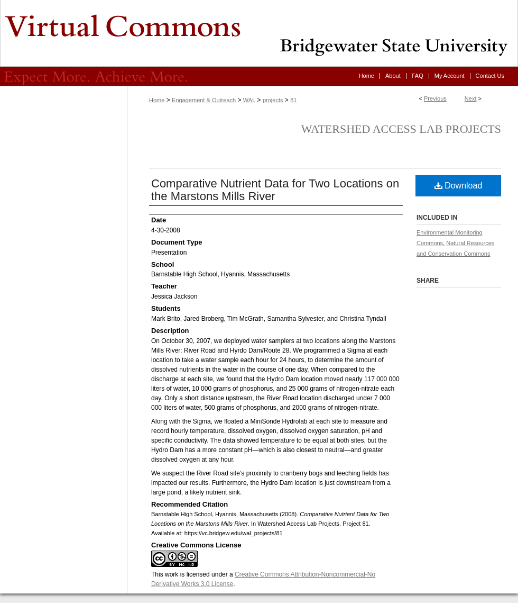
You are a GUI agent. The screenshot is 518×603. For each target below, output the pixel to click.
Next (471, 98)
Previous (435, 98)
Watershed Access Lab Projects (401, 129)
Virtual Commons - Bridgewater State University (259, 33)
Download (458, 185)
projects (273, 100)
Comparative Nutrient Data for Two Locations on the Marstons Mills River (275, 190)
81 (293, 100)
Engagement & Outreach (204, 100)
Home (156, 100)
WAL (249, 100)
